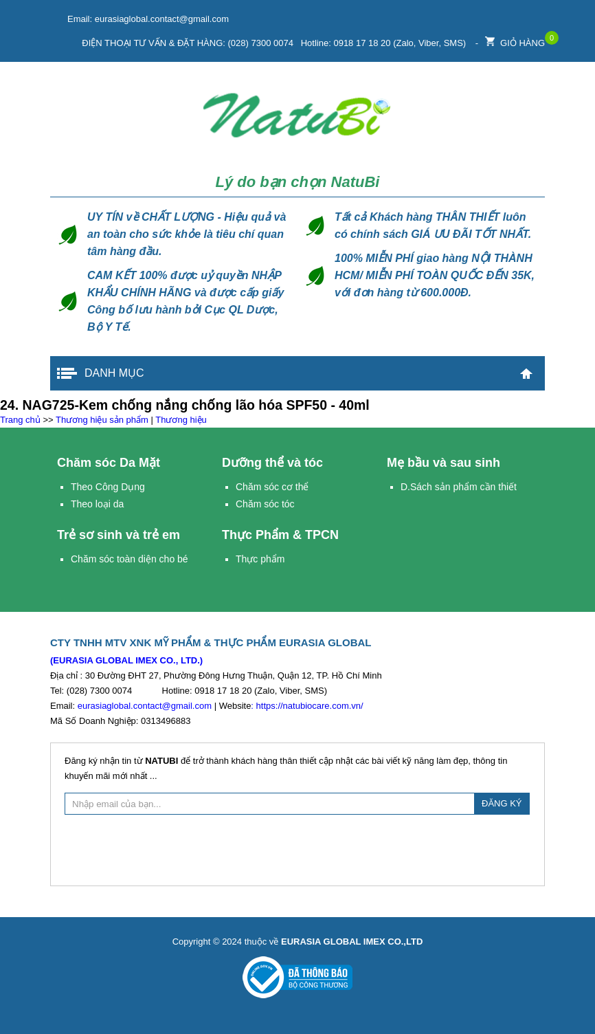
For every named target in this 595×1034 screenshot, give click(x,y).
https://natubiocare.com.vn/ (309, 706)
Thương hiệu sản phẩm (102, 420)
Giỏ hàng (515, 39)
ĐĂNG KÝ (502, 803)
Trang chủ (526, 373)
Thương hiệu (181, 420)
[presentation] (297, 848)
